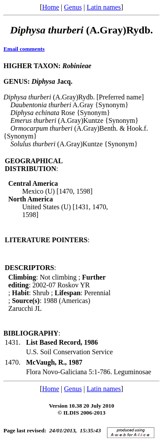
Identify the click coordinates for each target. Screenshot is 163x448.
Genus (73, 7)
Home (50, 7)
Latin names (103, 7)
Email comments (24, 49)
